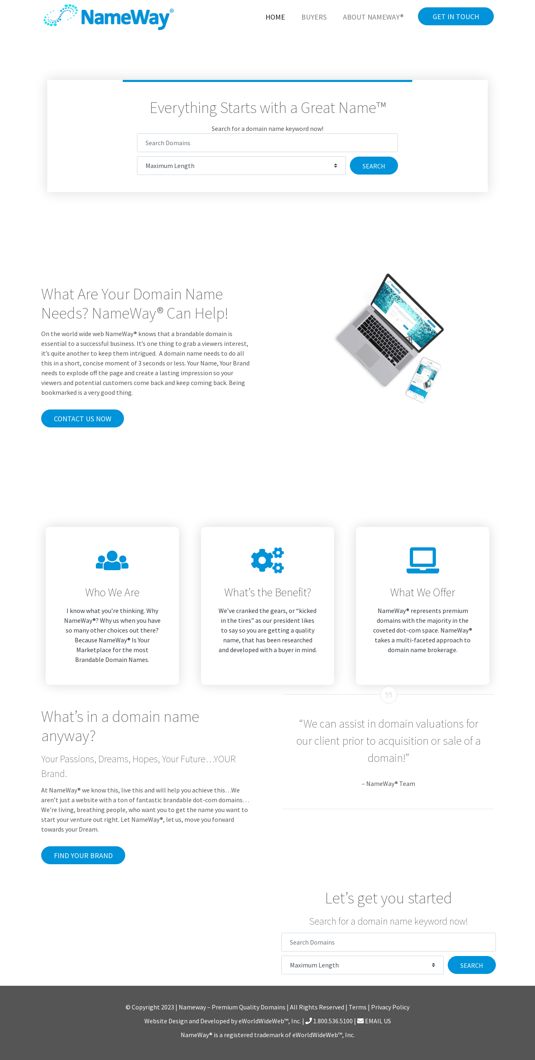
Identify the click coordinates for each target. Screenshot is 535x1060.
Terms (358, 1007)
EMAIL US (374, 1021)
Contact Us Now (82, 418)
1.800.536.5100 (329, 1021)
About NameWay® (373, 17)
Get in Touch (456, 16)
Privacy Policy (390, 1007)
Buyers (314, 17)
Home (275, 17)
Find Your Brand (83, 855)
